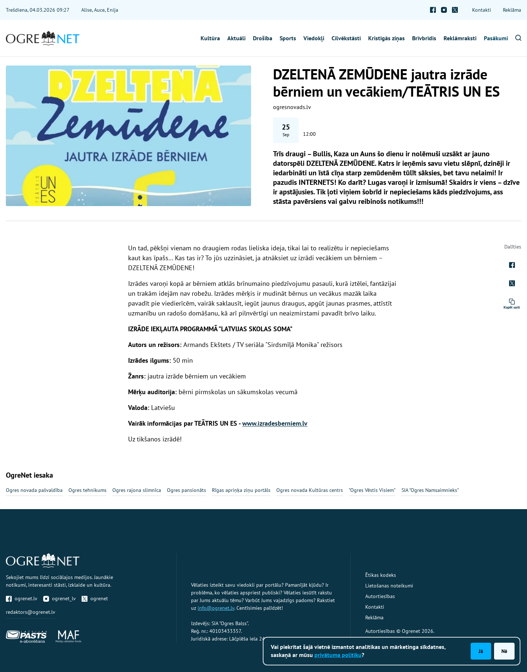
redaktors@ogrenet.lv (30, 612)
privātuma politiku (338, 654)
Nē (504, 651)
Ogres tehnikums (87, 490)
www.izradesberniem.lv (274, 423)
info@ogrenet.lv (216, 608)
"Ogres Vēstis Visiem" (372, 490)
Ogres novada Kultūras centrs (309, 490)
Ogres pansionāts (186, 490)
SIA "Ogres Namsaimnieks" (430, 490)
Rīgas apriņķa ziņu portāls (241, 490)
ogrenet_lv (59, 598)
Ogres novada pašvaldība (34, 490)
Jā (481, 651)
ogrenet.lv (21, 598)
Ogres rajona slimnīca (136, 490)
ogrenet (95, 598)
